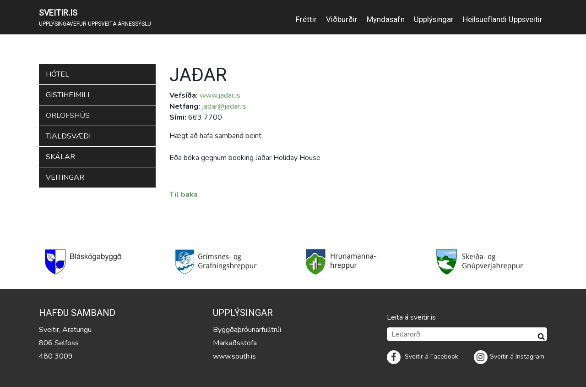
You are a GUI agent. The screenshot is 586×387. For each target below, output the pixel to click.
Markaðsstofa (235, 343)
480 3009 (56, 356)
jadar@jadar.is (224, 106)
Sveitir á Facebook (422, 356)
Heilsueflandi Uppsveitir (503, 19)
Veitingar (65, 177)
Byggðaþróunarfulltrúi (247, 330)
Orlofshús (68, 116)
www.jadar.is (220, 95)
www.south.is (234, 356)
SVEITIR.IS (58, 12)
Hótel (57, 74)
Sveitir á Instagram (509, 356)
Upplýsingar (434, 19)
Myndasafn (386, 19)
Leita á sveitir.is (411, 317)
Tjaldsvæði (68, 136)
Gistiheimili (67, 95)
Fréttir (306, 19)
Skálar (60, 157)
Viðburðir (342, 19)
